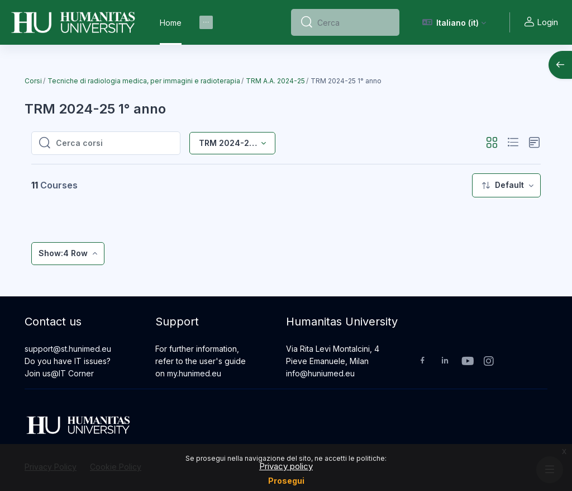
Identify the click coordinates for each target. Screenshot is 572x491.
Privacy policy (286, 466)
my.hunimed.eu (194, 373)
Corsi (33, 81)
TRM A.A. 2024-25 (275, 81)
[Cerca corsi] (114, 143)
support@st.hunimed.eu (68, 348)
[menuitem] (206, 22)
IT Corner (76, 373)
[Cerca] (353, 22)
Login (540, 22)
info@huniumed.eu (320, 373)
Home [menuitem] (171, 22)
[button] (454, 22)
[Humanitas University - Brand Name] (73, 22)
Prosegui (286, 480)
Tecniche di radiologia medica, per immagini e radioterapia (143, 81)
